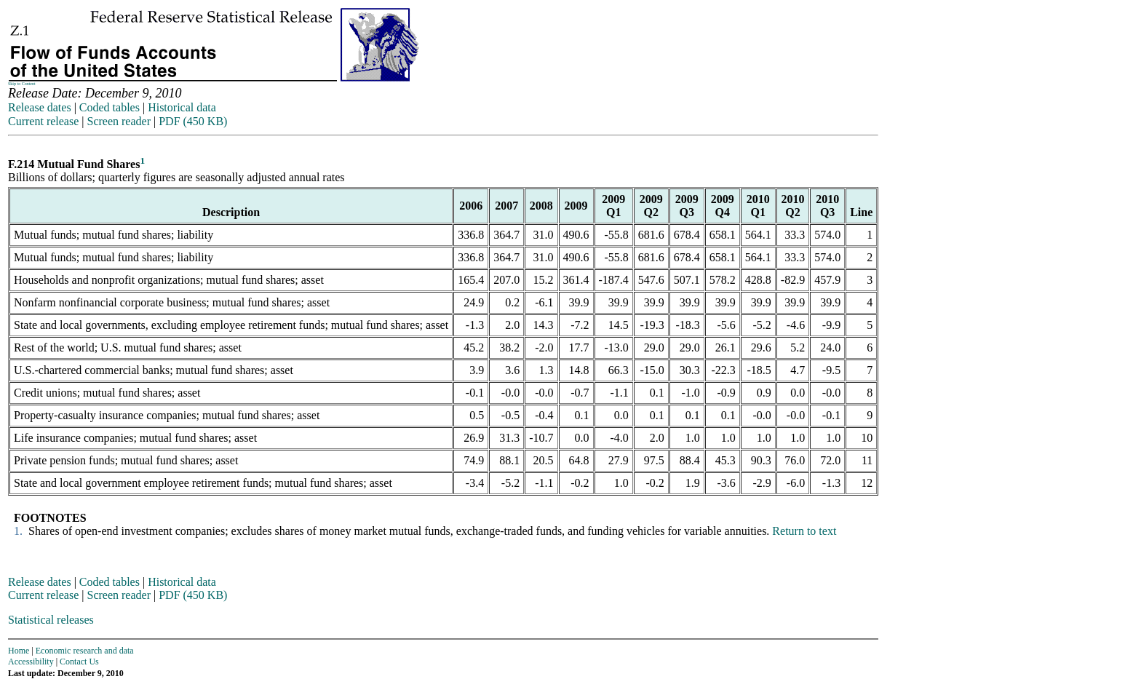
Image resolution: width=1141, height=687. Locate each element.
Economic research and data (85, 651)
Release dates (39, 107)
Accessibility (31, 661)
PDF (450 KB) (193, 121)
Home (18, 651)
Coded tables (109, 107)
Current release (43, 121)
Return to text (804, 531)
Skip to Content (22, 84)
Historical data (182, 107)
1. (16, 531)
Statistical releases (51, 619)
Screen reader (119, 121)
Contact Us (79, 661)
